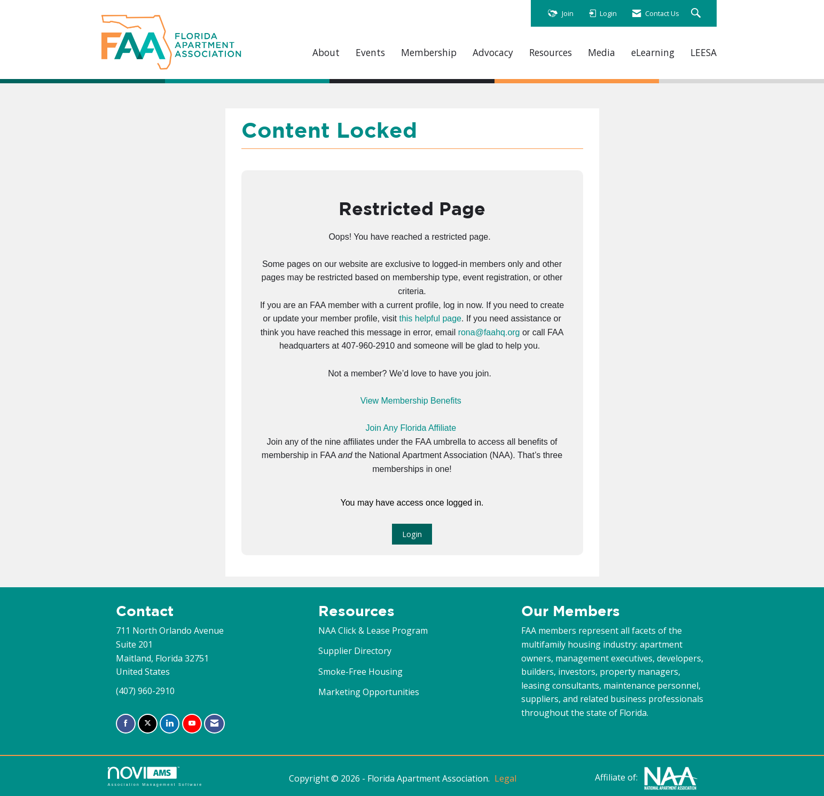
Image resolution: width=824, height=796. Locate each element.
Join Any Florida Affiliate (410, 427)
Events (370, 52)
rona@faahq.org (489, 332)
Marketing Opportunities (368, 692)
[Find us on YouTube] (192, 724)
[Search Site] (697, 13)
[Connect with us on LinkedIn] (169, 724)
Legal (505, 778)
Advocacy (493, 52)
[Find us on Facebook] (126, 724)
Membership (429, 52)
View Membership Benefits (410, 400)
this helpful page (430, 318)
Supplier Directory (354, 651)
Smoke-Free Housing (360, 671)
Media (601, 52)
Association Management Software (155, 776)
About (326, 52)
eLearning (652, 52)
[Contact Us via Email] (214, 724)
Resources (550, 52)
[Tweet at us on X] (148, 724)
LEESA (703, 52)
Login (412, 534)
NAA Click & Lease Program (373, 630)
